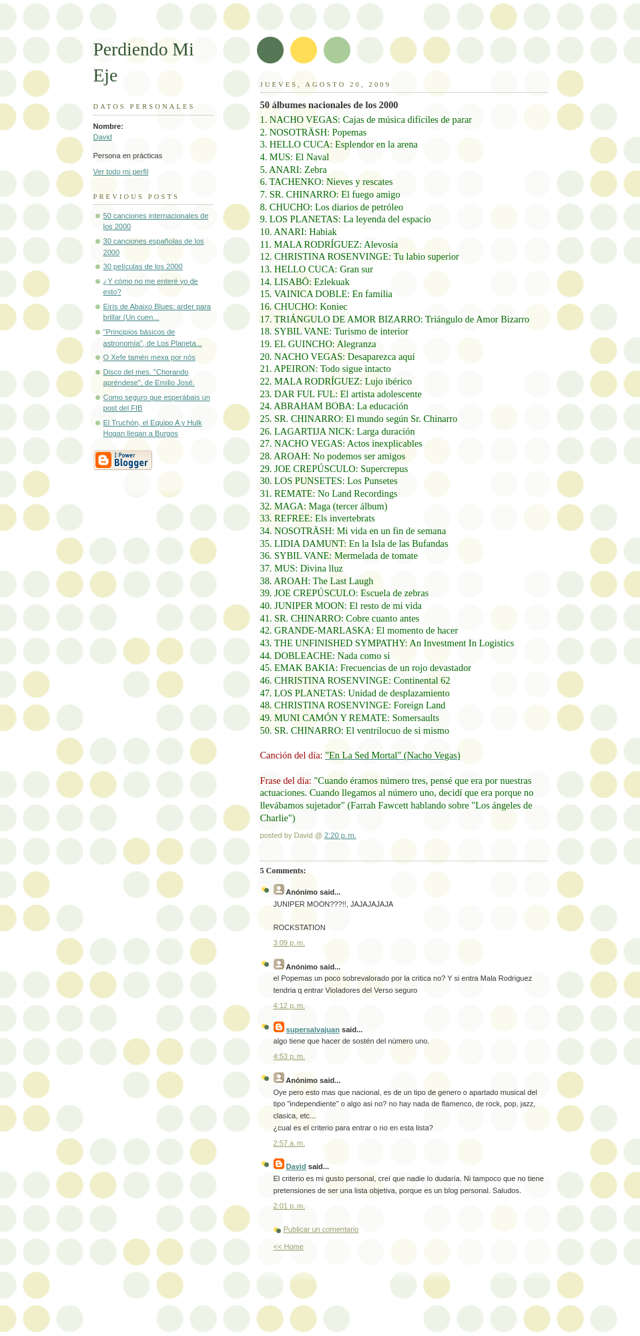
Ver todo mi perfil (121, 172)
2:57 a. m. (290, 1143)
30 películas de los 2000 (143, 266)
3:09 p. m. (290, 943)
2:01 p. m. (290, 1206)
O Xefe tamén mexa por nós (149, 357)
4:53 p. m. (290, 1056)
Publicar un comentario (321, 1229)
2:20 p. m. (340, 835)
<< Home (289, 1247)
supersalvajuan (313, 1030)
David (102, 137)
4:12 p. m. (290, 1005)
